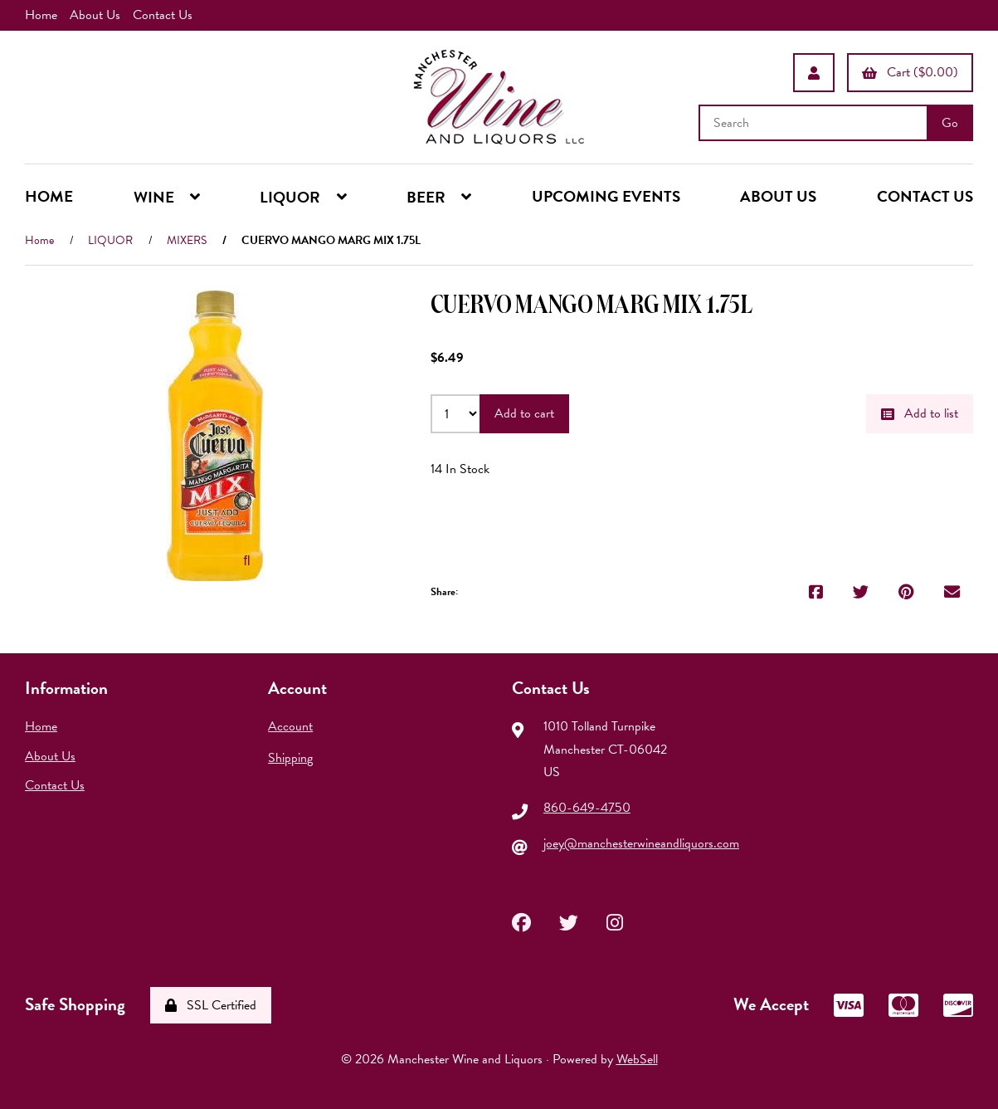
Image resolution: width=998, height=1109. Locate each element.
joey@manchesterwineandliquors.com (641, 843)
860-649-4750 (586, 808)
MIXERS (187, 240)
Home (41, 15)
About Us (95, 15)
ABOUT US (778, 196)
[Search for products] (815, 123)
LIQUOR (110, 240)
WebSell (637, 1059)
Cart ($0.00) (910, 72)
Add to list (919, 413)
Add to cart (524, 413)
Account (290, 726)
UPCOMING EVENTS (606, 196)
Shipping (290, 758)
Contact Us (162, 15)
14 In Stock (460, 469)
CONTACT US (925, 196)
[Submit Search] (950, 123)
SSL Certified (210, 1005)
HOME (49, 196)
